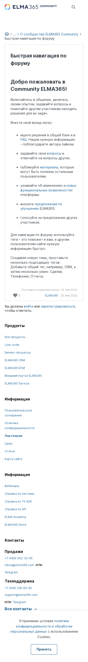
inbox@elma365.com (19, 565)
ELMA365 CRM (15, 360)
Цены (8, 443)
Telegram (11, 572)
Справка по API (15, 509)
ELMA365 (51, 295)
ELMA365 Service (17, 383)
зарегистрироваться (58, 306)
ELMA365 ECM (15, 368)
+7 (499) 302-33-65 (19, 558)
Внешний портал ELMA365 (23, 375)
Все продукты (15, 337)
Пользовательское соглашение (18, 413)
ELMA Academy (15, 517)
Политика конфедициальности (19, 425)
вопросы (54, 153)
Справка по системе (19, 493)
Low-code (12, 344)
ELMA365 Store (15, 524)
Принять (44, 649)
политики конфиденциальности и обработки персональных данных (41, 626)
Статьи (10, 451)
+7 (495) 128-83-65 (18, 588)
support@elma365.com (21, 595)
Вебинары (12, 486)
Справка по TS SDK (18, 501)
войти (28, 306)
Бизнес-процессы (18, 352)
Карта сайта (13, 459)
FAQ (23, 139)
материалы (49, 167)
